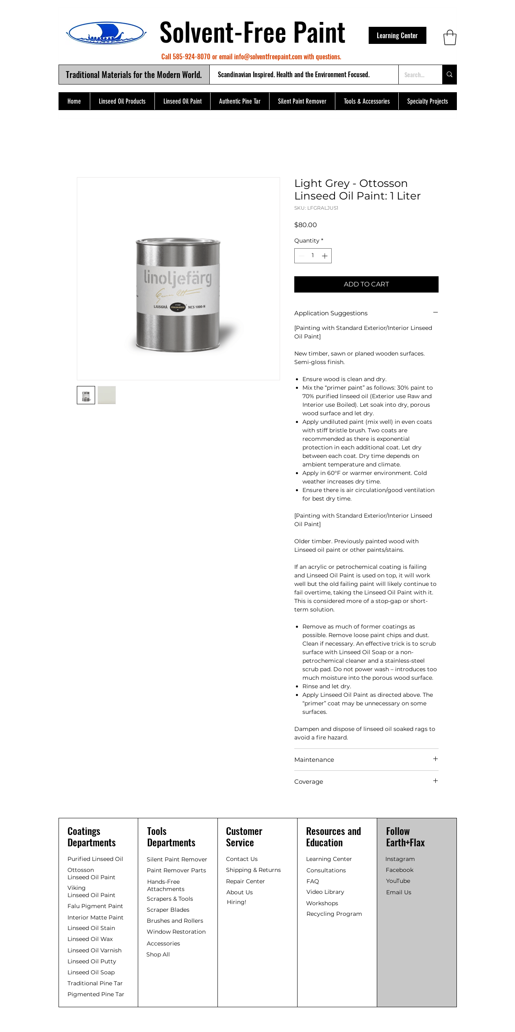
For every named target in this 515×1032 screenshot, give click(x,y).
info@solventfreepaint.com (268, 56)
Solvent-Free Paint (252, 31)
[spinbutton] (313, 256)
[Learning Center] (397, 35)
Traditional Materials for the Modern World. (134, 74)
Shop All (158, 954)
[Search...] (414, 74)
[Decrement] (301, 256)
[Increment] (325, 256)
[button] (449, 37)
